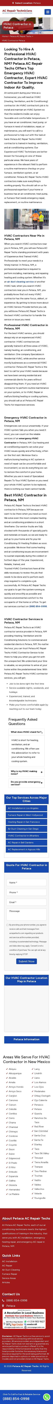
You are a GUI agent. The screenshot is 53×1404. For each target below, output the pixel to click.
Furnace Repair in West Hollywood (25, 815)
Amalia (12, 1082)
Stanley (38, 1144)
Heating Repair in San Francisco (24, 822)
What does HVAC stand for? (26, 732)
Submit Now (26, 961)
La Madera (14, 1194)
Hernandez (14, 1189)
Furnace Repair (9, 1274)
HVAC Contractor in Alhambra (23, 835)
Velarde (38, 1193)
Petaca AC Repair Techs (20, 36)
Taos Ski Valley (41, 1153)
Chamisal (13, 1127)
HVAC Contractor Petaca (13, 40)
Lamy (37, 1069)
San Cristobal (41, 1131)
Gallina (12, 1180)
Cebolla (12, 1109)
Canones (13, 1100)
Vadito (37, 1180)
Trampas (38, 1166)
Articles (6, 1282)
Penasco (38, 1104)
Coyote (13, 1145)
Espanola (13, 1176)
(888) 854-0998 (16, 1300)
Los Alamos (40, 1082)
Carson (12, 1104)
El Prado (13, 1162)
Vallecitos (39, 1189)
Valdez (37, 1184)
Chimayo (13, 1131)
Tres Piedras (40, 1171)
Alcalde (12, 1078)
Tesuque (38, 1157)
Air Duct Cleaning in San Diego (23, 828)
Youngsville (40, 1198)
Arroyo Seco (15, 1091)
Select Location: (24, 3)
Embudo (13, 1171)
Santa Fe (38, 1140)
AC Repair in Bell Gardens (20, 842)
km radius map (26, 1009)
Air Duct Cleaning (11, 1269)
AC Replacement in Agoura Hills (24, 849)
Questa (38, 1113)
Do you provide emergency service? (25, 783)
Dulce (12, 1154)
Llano (37, 1078)
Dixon (12, 1149)
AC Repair (7, 1265)
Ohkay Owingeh (42, 1095)
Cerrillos (13, 1113)
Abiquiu (12, 1069)
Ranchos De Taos (40, 1120)
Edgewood (14, 1158)
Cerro (12, 1118)
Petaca (38, 1109)
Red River (39, 1126)
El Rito (12, 1167)
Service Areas (9, 1278)
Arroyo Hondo (16, 1087)
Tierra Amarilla (41, 1162)
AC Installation (9, 1261)
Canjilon (13, 1095)
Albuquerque (15, 1073)
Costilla (12, 1140)
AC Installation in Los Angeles (23, 808)
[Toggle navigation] (48, 12)
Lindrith (38, 1073)
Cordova (13, 1136)
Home (5, 36)
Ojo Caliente (40, 1100)
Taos (36, 1149)
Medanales (39, 1091)
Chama (12, 1122)
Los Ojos (39, 1087)
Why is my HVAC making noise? (24, 772)
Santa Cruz (40, 1135)
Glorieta (13, 1185)
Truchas (38, 1175)
